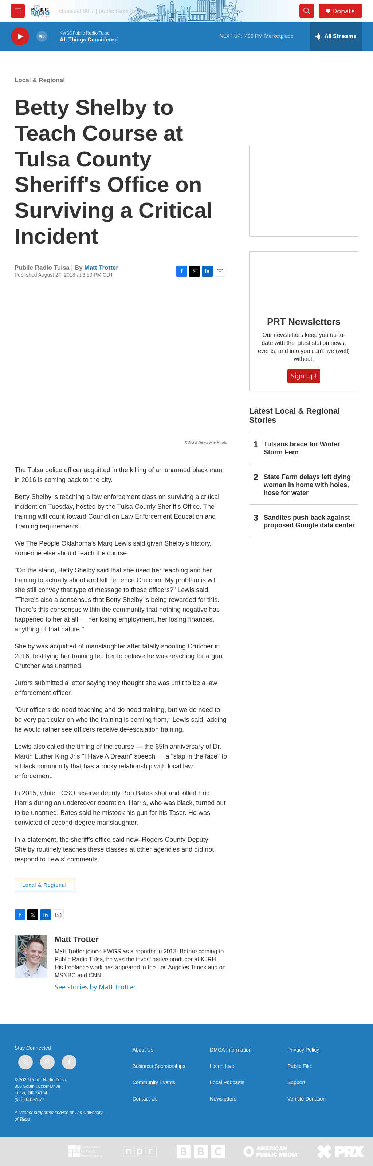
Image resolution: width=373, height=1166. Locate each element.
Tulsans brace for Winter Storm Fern (302, 448)
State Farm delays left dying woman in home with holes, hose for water (307, 484)
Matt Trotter (101, 267)
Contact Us (144, 1099)
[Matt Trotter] (31, 956)
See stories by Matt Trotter (95, 986)
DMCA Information (230, 1050)
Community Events (153, 1082)
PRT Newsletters (304, 321)
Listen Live (222, 1066)
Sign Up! (304, 375)
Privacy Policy (303, 1050)
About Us (142, 1050)
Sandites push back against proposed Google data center (309, 521)
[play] (20, 36)
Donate (343, 11)
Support (296, 1082)
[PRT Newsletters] (304, 279)
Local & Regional (40, 80)
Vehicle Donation (306, 1099)
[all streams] (336, 36)
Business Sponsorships (158, 1066)
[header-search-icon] (306, 11)
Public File (299, 1066)
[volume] (42, 36)
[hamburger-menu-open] (18, 11)
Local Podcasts (227, 1082)
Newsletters (223, 1099)
